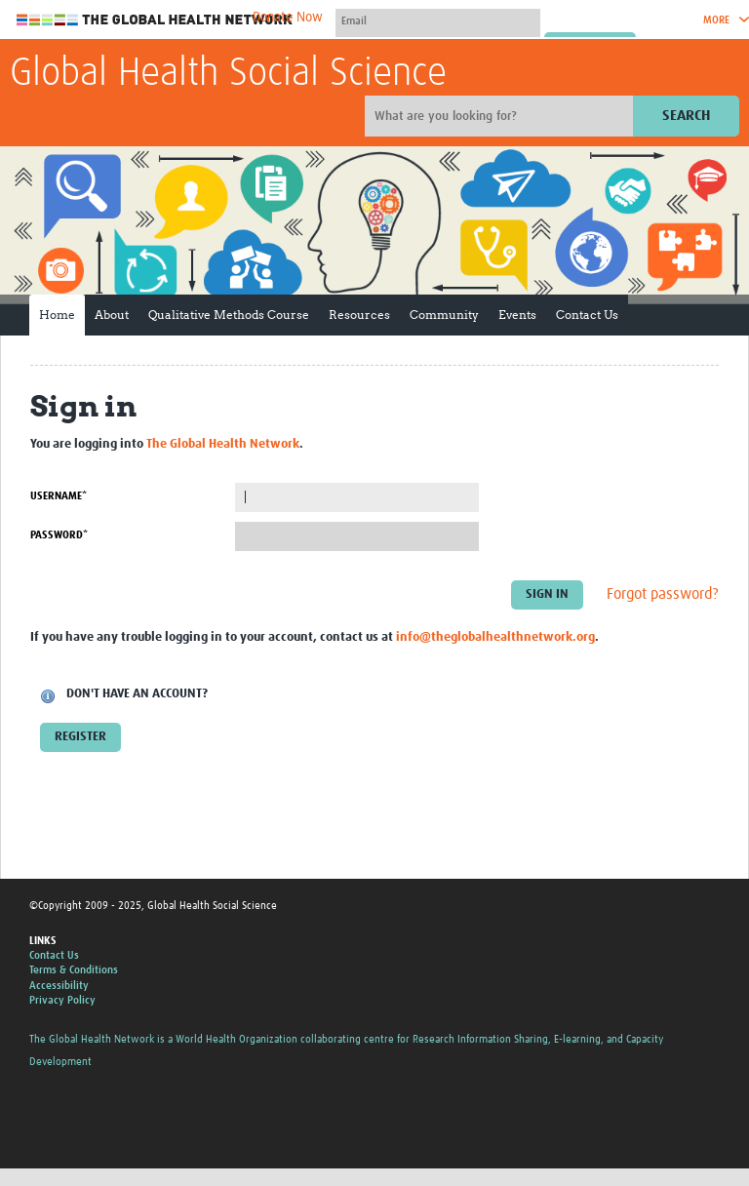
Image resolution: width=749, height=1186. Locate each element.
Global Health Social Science (228, 74)
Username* (58, 496)
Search (686, 115)
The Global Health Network (155, 20)
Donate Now (288, 17)
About (112, 314)
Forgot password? (663, 594)
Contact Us (587, 314)
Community (444, 314)
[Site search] (501, 116)
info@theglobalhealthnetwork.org (495, 637)
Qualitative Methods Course (228, 314)
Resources (359, 314)
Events (517, 314)
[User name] (437, 20)
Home (57, 314)
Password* (59, 535)
